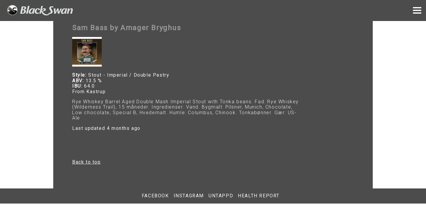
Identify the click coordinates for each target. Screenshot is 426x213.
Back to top (86, 162)
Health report (259, 196)
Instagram (189, 196)
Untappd (221, 196)
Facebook (155, 196)
